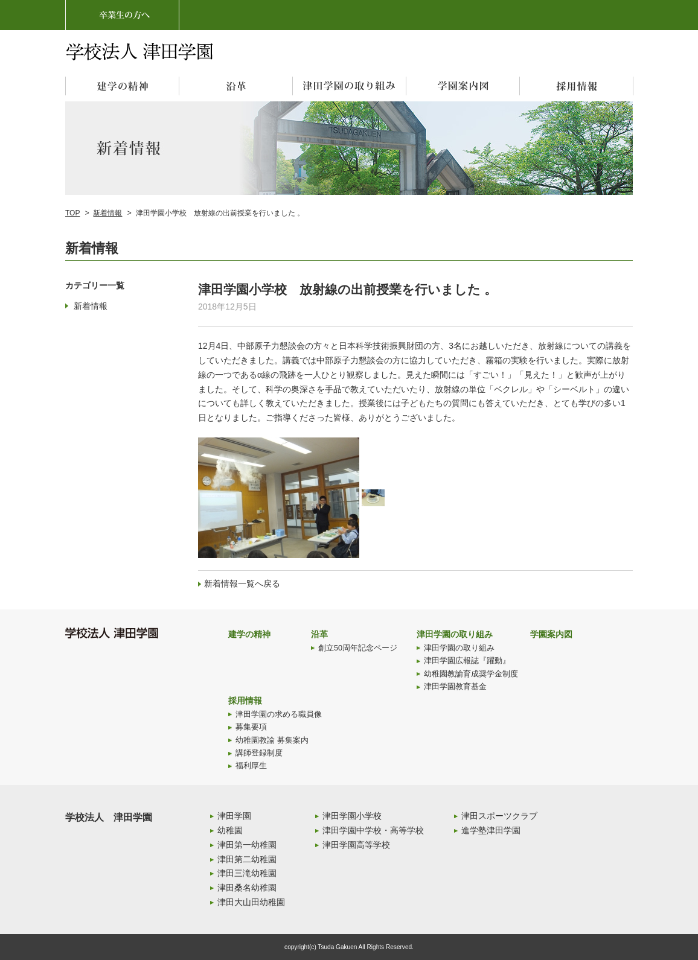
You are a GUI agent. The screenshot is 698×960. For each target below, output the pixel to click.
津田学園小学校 (352, 816)
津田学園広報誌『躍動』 (467, 660)
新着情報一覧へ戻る (242, 583)
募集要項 (251, 727)
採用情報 (245, 700)
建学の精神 (249, 634)
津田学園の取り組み (455, 634)
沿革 (319, 634)
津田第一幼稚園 (247, 845)
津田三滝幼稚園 (247, 873)
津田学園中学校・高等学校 (373, 830)
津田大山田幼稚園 (251, 902)
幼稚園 (230, 830)
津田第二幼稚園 (247, 859)
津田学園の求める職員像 (278, 714)
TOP (72, 213)
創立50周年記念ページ (357, 648)
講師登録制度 (259, 753)
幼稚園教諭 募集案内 (272, 740)
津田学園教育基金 (455, 686)
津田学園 (234, 816)
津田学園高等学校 (356, 845)
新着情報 (107, 213)
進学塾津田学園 (490, 830)
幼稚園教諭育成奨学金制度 (471, 674)
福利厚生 (251, 765)
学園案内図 (551, 634)
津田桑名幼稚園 (247, 887)
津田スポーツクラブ (499, 816)
